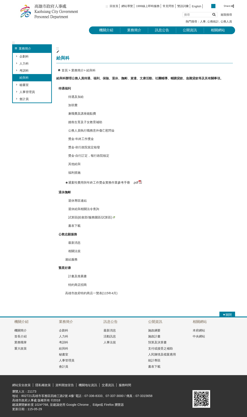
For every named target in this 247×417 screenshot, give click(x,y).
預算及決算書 (157, 342)
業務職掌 (20, 342)
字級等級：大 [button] (218, 6)
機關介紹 (106, 30)
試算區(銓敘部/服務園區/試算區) (90, 217)
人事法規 (110, 342)
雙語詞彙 (183, 6)
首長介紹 (20, 336)
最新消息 (73, 242)
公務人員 (226, 21)
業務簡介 (134, 30)
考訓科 (24, 70)
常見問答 (168, 6)
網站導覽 (127, 6)
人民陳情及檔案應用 (162, 354)
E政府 (197, 384)
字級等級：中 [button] (213, 6)
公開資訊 (190, 30)
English (196, 6)
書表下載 (73, 225)
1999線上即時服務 (148, 6)
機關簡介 (20, 330)
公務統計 (213, 21)
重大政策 (20, 348)
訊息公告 (162, 30)
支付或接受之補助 (160, 348)
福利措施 (73, 172)
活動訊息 (110, 336)
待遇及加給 (74, 97)
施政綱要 (154, 330)
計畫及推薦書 (76, 276)
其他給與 (73, 164)
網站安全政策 (21, 385)
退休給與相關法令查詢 (82, 209)
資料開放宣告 (64, 385)
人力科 (24, 63)
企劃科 (24, 56)
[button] (213, 14)
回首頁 (114, 6)
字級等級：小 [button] (208, 6)
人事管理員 (27, 92)
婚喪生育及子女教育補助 (83, 122)
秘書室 (24, 85)
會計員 (24, 99)
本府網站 (199, 330)
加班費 (71, 105)
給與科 (24, 77)
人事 (203, 21)
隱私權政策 (43, 385)
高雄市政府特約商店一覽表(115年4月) (91, 293)
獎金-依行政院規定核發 (82, 147)
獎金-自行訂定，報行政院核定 (87, 155)
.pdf (137, 182)
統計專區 (154, 360)
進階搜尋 (226, 14)
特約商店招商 (76, 285)
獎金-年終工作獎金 (79, 139)
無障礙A (219, 385)
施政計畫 (154, 336)
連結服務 (71, 259)
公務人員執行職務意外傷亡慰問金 (90, 130)
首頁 (65, 70)
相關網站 (218, 30)
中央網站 (199, 336)
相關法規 (73, 251)
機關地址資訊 (88, 385)
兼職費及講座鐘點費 (80, 113)
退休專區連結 (76, 200)
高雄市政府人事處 (49, 11)
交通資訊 (108, 385)
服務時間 (125, 385)
